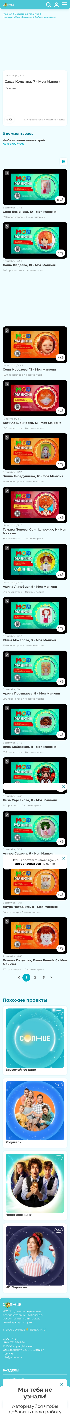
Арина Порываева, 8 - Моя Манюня (31, 693)
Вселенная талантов (27, 13)
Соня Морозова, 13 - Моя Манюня (29, 369)
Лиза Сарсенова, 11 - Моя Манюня (30, 800)
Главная (7, 13)
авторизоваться (28, 863)
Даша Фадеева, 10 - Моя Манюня (29, 265)
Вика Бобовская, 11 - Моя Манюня (30, 747)
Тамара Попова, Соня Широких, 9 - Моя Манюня (34, 531)
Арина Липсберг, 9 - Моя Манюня (30, 586)
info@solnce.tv (12, 1357)
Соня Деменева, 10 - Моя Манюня (30, 212)
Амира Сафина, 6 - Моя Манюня (29, 853)
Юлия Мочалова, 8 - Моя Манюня (30, 640)
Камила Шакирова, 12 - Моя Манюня (32, 423)
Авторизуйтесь (13, 143)
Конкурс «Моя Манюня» (17, 17)
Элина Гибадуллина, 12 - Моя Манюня (33, 476)
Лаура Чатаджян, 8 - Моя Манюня (30, 907)
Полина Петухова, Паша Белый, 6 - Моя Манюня (35, 962)
